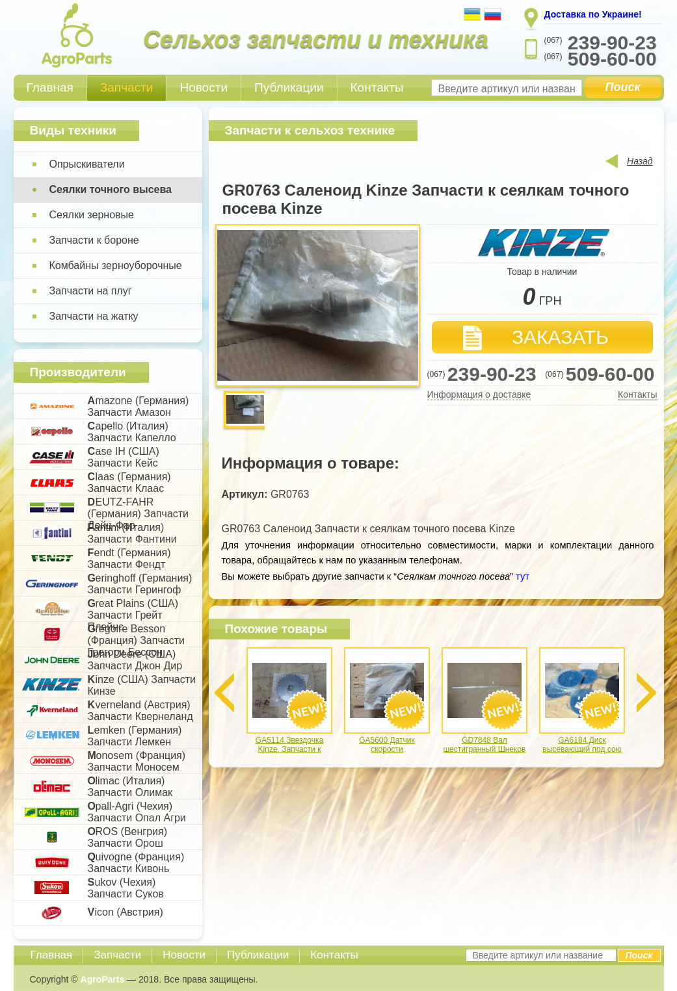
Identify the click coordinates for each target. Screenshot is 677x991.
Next (646, 693)
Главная (50, 87)
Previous (224, 693)
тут (521, 576)
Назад (639, 161)
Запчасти (126, 87)
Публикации (289, 87)
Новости (203, 87)
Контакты (377, 87)
